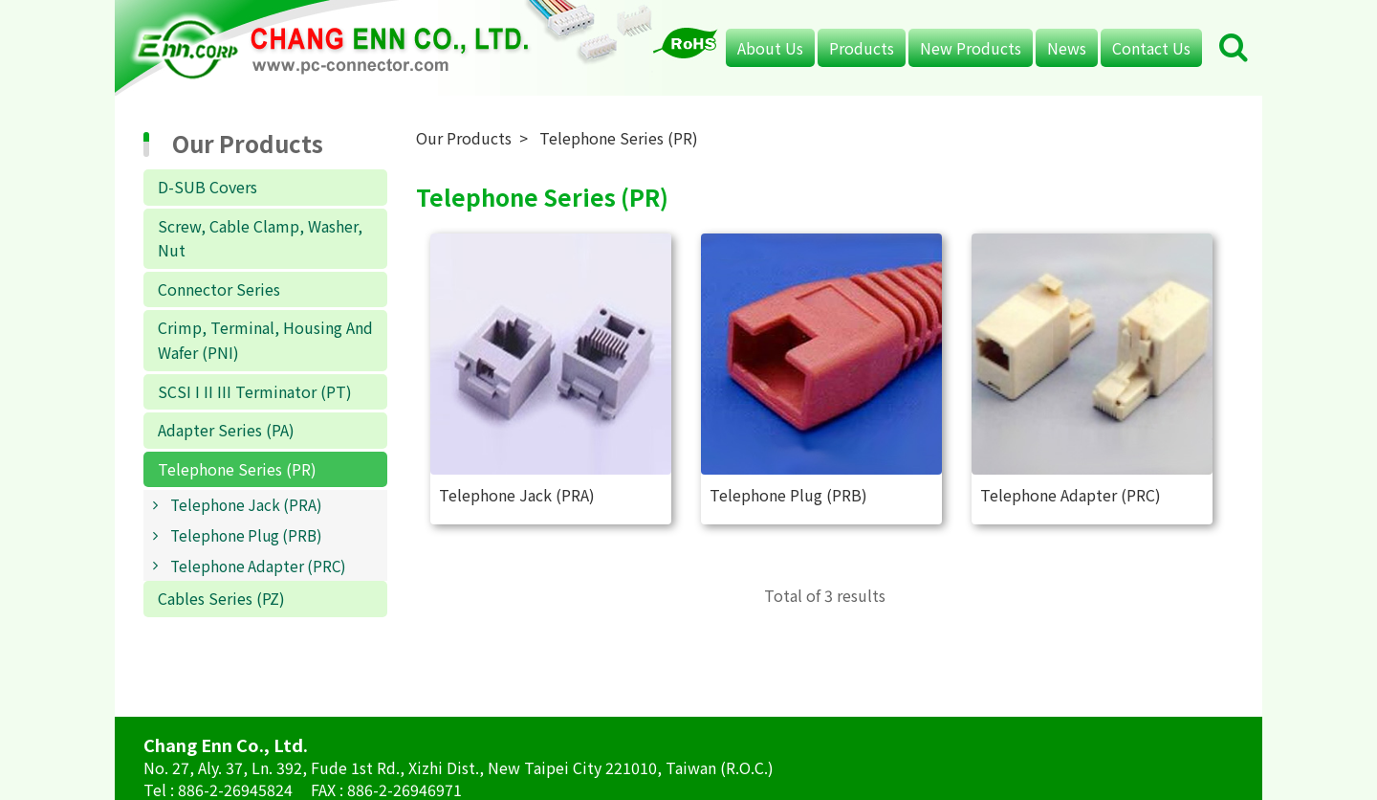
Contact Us (1151, 47)
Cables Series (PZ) (221, 598)
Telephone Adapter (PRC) (258, 565)
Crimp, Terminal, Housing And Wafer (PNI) (265, 340)
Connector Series (219, 289)
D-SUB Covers (207, 186)
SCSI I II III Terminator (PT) (255, 391)
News (1066, 47)
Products (861, 47)
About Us (770, 47)
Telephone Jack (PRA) (246, 504)
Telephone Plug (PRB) (246, 534)
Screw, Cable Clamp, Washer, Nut (260, 238)
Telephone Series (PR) (237, 468)
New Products (970, 47)
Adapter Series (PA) (226, 429)
